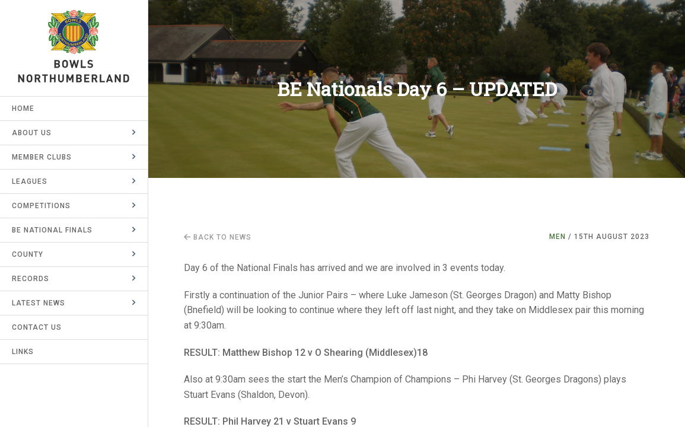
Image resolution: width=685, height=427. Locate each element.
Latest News (38, 303)
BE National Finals (52, 230)
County (27, 254)
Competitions (41, 206)
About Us (32, 133)
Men (557, 236)
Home (23, 108)
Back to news (217, 237)
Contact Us (37, 327)
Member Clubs (42, 157)
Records (30, 279)
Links (23, 352)
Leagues (29, 181)
